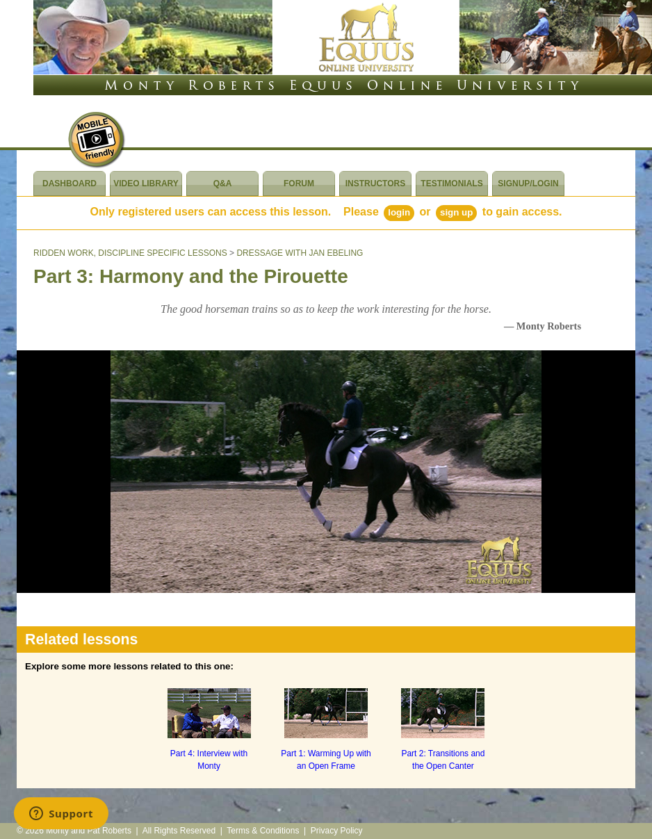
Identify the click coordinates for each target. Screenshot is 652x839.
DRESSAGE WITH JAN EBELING (299, 253)
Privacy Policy (337, 831)
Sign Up (456, 212)
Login (399, 212)
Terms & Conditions (263, 831)
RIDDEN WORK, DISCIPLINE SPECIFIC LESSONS (130, 253)
